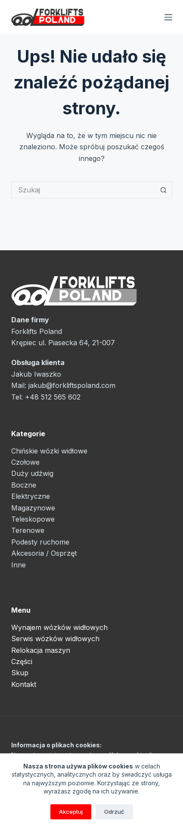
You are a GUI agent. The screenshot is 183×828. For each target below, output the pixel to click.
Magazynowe (33, 508)
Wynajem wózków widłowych (59, 627)
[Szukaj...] (83, 189)
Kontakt (23, 684)
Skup (19, 672)
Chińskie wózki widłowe (49, 451)
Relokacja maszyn (40, 650)
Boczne (23, 485)
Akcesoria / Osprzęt (44, 553)
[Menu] (168, 17)
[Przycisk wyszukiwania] (163, 189)
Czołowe (25, 462)
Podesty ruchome (40, 542)
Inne (18, 564)
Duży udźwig (32, 473)
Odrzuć (114, 811)
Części (21, 661)
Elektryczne (30, 496)
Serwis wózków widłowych (55, 638)
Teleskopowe (33, 519)
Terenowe (27, 530)
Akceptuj (71, 811)
